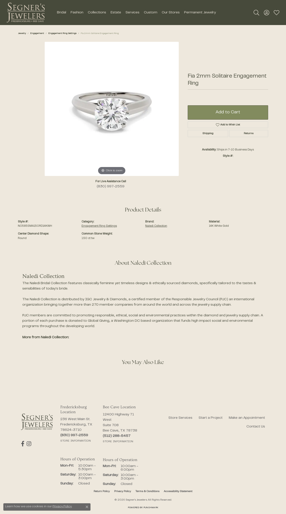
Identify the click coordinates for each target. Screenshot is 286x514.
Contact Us (255, 426)
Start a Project (211, 417)
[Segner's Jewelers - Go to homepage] (37, 422)
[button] (256, 12)
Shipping (207, 133)
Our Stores (171, 12)
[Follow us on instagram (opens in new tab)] (29, 443)
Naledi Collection (156, 226)
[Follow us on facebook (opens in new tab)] (22, 443)
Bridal (61, 12)
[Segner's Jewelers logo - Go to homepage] (25, 12)
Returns (248, 133)
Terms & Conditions (147, 491)
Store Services (180, 417)
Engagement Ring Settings (62, 33)
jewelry (22, 33)
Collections (97, 12)
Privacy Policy (122, 491)
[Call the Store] (74, 435)
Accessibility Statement (178, 491)
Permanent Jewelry (200, 12)
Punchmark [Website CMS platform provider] (150, 508)
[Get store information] (75, 441)
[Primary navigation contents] (136, 12)
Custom (150, 12)
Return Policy (102, 491)
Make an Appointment (247, 417)
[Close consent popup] (87, 507)
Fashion (77, 12)
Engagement (37, 33)
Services (132, 12)
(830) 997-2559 (110, 186)
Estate (116, 12)
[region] (112, 109)
